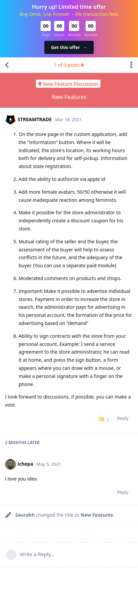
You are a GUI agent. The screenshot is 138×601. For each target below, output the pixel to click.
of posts (69, 65)
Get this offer (69, 47)
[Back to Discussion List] (7, 65)
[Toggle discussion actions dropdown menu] (131, 65)
